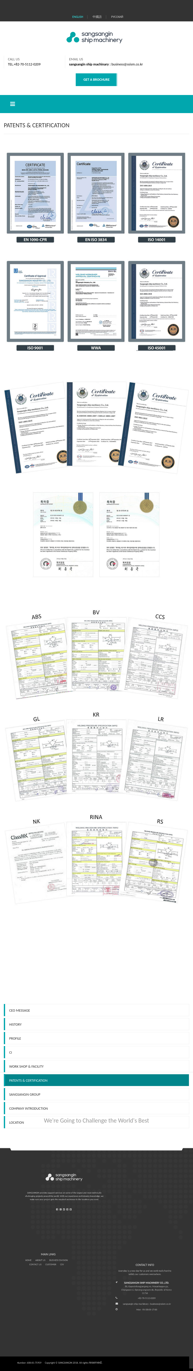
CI (10, 1105)
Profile (15, 1091)
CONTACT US (42, 1261)
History (15, 1077)
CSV (55, 1261)
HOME (39, 1259)
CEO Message (19, 1063)
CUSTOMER (49, 1261)
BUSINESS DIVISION (53, 1259)
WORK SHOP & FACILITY (26, 1119)
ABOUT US (44, 1259)
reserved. (95, 1362)
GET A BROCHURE (96, 79)
